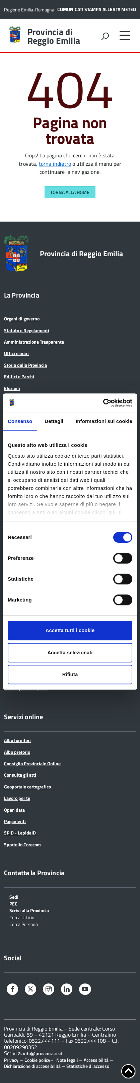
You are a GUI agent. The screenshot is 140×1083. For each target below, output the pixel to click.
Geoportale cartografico (27, 786)
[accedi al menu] (125, 35)
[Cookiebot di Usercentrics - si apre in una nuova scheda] (103, 402)
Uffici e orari (16, 353)
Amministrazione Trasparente (34, 341)
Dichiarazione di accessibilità (32, 1066)
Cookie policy (37, 1059)
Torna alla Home (69, 192)
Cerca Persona (23, 924)
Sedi (13, 896)
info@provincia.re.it (42, 1053)
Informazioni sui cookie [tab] (104, 421)
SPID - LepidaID (20, 832)
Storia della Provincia (25, 365)
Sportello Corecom (22, 844)
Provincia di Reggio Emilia (53, 36)
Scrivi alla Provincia (29, 910)
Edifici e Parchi (19, 376)
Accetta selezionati (69, 652)
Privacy (11, 1059)
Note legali (67, 1059)
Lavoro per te (17, 798)
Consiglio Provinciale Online (32, 763)
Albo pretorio (17, 752)
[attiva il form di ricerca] (105, 36)
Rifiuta (70, 674)
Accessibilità (96, 1059)
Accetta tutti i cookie (70, 630)
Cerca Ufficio (21, 917)
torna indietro (55, 164)
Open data (14, 809)
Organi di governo (22, 318)
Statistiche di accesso (87, 1066)
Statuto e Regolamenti (26, 330)
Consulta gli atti (20, 774)
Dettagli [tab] (54, 421)
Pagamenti (15, 821)
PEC (13, 903)
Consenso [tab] (20, 421)
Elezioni (12, 388)
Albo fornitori (17, 740)
